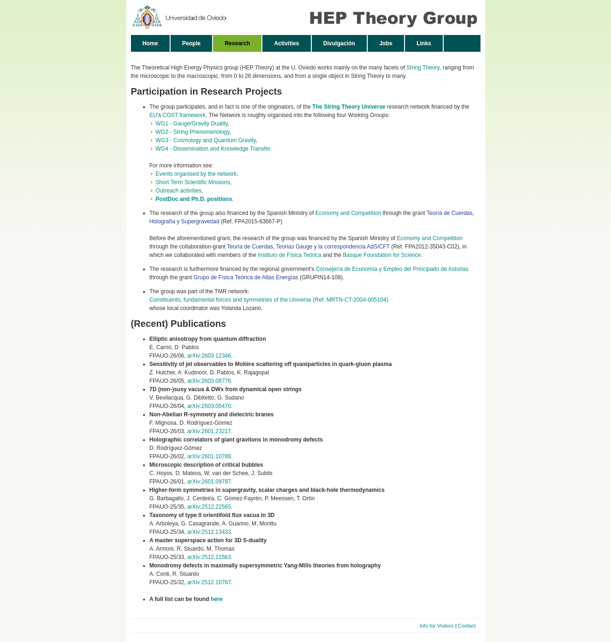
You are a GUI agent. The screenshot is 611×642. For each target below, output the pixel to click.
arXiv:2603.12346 (209, 355)
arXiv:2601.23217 (209, 431)
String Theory (422, 67)
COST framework (184, 115)
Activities (286, 43)
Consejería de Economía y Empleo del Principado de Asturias (392, 269)
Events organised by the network (196, 174)
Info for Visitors (436, 625)
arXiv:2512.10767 (209, 582)
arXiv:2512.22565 (209, 507)
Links (424, 43)
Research (237, 43)
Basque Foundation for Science (382, 255)
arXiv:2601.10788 (209, 456)
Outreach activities (179, 190)
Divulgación (339, 43)
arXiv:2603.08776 (209, 381)
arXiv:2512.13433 (209, 532)
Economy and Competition (348, 213)
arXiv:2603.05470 (209, 406)
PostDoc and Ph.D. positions (194, 199)
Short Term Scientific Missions (193, 182)
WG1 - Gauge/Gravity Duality (192, 123)
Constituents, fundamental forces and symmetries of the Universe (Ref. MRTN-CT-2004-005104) (269, 300)
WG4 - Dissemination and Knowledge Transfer (213, 148)
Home (150, 43)
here (216, 599)
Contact (467, 625)
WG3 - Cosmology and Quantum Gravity (206, 140)
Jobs (385, 43)
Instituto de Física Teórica (289, 255)
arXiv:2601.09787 (209, 481)
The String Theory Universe (348, 107)
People (191, 43)
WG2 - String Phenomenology (193, 132)
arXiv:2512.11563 (209, 557)
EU (154, 115)
